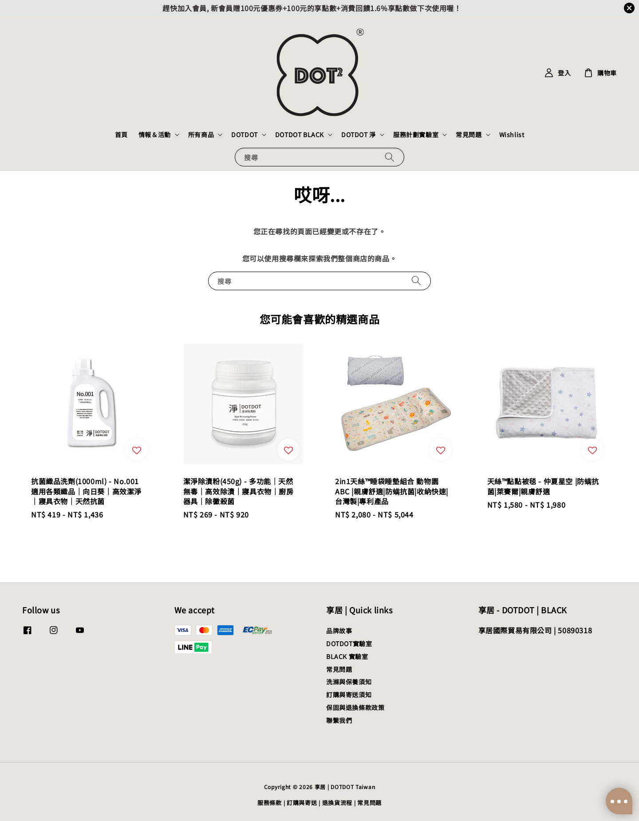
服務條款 (269, 802)
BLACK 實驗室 (347, 656)
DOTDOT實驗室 (349, 643)
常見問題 (468, 134)
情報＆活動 (154, 134)
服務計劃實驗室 (415, 134)
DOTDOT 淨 (358, 134)
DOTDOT (244, 134)
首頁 (121, 134)
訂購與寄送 (302, 802)
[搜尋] (389, 157)
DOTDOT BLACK (299, 134)
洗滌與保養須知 (348, 681)
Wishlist (512, 134)
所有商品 (201, 134)
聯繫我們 (339, 720)
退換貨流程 (337, 802)
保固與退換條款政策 (355, 707)
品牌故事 (339, 631)
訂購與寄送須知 (348, 694)
